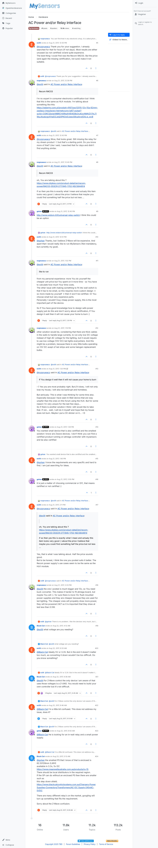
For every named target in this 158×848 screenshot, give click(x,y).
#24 (96, 756)
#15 (97, 459)
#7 (97, 135)
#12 (97, 328)
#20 (96, 648)
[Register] (145, 14)
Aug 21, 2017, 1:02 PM (62, 261)
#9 (97, 211)
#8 (97, 162)
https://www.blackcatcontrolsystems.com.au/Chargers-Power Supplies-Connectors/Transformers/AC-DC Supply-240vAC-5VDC (66, 787)
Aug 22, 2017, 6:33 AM (58, 648)
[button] (12, 840)
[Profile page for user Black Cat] (32, 627)
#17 (97, 505)
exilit (39, 43)
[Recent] (12, 18)
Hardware (34, 28)
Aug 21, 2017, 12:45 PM (63, 162)
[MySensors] (12, 3)
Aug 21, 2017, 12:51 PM (58, 237)
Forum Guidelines (73, 844)
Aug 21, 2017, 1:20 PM (57, 369)
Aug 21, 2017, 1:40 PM (57, 459)
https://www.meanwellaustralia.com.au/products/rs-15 (62, 769)
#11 (97, 261)
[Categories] (12, 13)
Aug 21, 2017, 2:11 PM (57, 505)
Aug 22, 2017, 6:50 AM (66, 731)
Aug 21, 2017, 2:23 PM (63, 585)
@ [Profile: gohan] (41, 240)
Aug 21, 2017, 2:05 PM (65, 479)
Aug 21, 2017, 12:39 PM (63, 81)
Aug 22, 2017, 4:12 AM (61, 626)
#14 (97, 427)
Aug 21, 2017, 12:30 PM (58, 43)
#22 (96, 705)
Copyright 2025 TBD (53, 844)
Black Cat (41, 626)
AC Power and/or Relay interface (66, 84)
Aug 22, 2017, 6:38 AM (62, 677)
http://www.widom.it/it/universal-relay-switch (58, 215)
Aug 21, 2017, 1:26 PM (65, 427)
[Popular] (12, 28)
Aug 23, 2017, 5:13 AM (61, 756)
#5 (97, 43)
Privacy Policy (89, 844)
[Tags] (12, 23)
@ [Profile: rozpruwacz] (43, 46)
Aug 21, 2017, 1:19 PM (62, 328)
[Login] (145, 3)
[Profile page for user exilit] (32, 45)
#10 (97, 237)
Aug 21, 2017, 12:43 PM (58, 135)
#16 (97, 479)
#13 (97, 369)
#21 (97, 677)
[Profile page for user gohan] (32, 213)
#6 (97, 81)
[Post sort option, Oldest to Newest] (119, 40)
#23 (96, 731)
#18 (97, 585)
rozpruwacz (45, 39)
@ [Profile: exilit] (40, 84)
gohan (39, 211)
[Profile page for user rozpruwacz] (32, 82)
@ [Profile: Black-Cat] (42, 652)
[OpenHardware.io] (12, 8)
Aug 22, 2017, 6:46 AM (58, 705)
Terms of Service (106, 844)
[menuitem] (145, 3)
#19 (97, 626)
